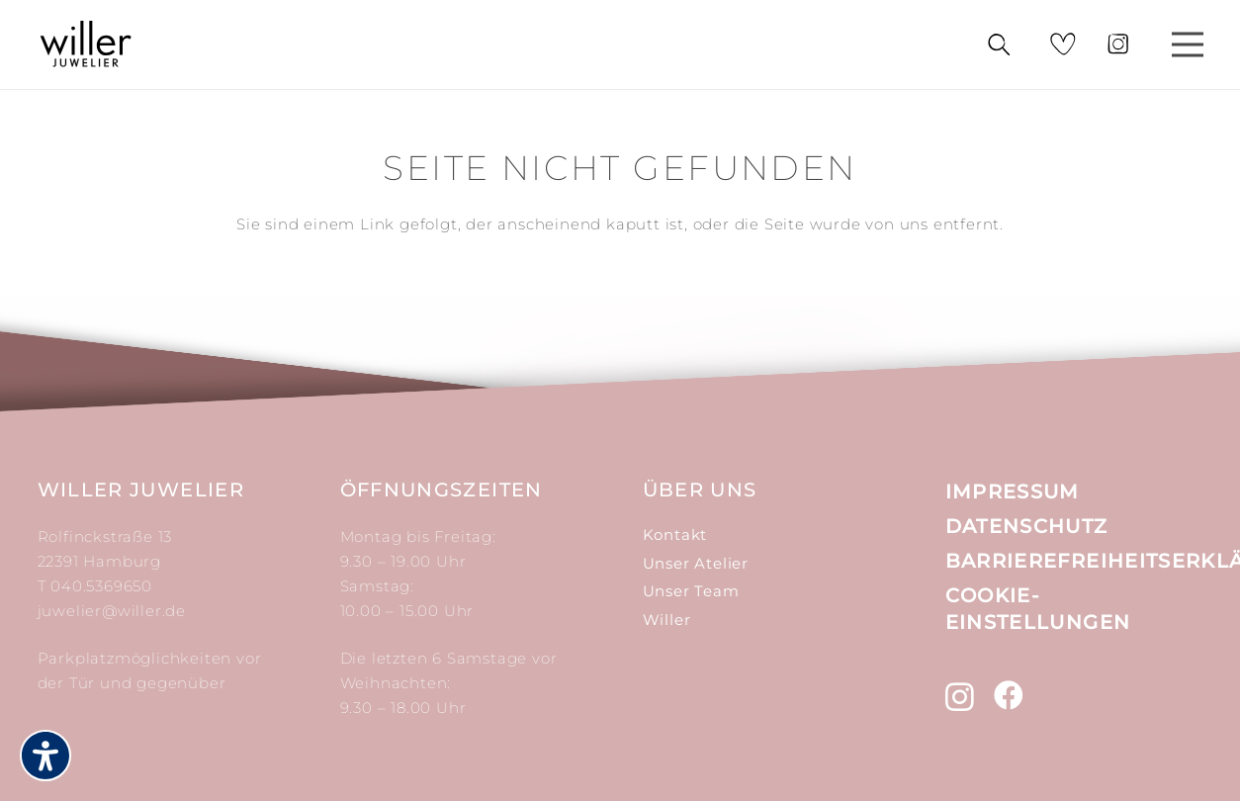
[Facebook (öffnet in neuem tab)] (1009, 695)
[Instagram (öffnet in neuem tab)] (960, 696)
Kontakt (675, 534)
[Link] (86, 44)
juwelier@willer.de (112, 610)
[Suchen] (998, 45)
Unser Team (691, 590)
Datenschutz (1026, 526)
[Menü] (1187, 44)
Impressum (1012, 491)
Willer (667, 619)
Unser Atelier (696, 563)
